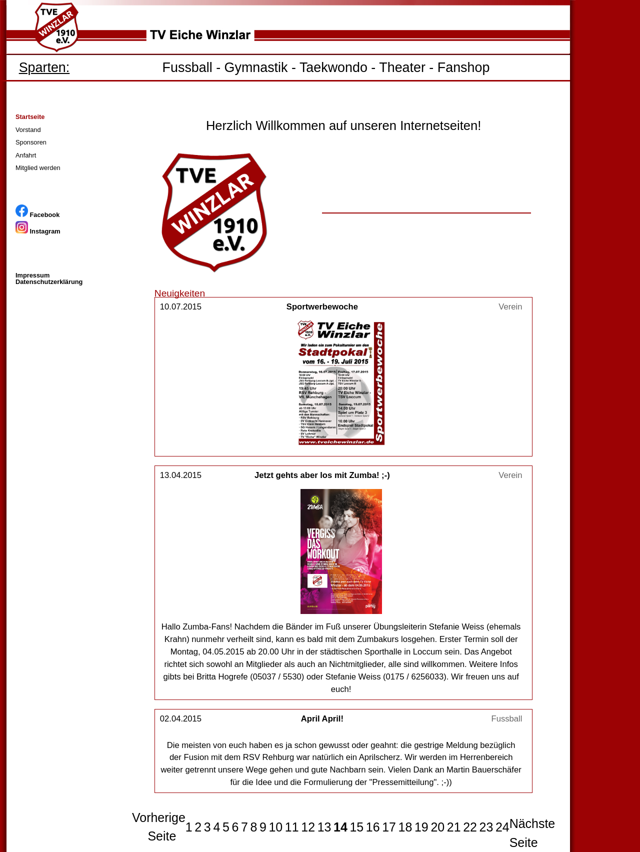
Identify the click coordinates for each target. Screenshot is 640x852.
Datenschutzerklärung (49, 282)
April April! (322, 719)
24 (503, 827)
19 (421, 827)
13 (325, 827)
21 (454, 827)
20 (437, 827)
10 (275, 827)
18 (405, 827)
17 (389, 827)
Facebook (38, 214)
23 (487, 827)
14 (341, 827)
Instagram (38, 231)
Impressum (33, 275)
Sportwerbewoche (322, 307)
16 (373, 827)
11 (292, 827)
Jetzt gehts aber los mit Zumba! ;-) (322, 475)
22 (470, 827)
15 (357, 827)
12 (308, 827)
